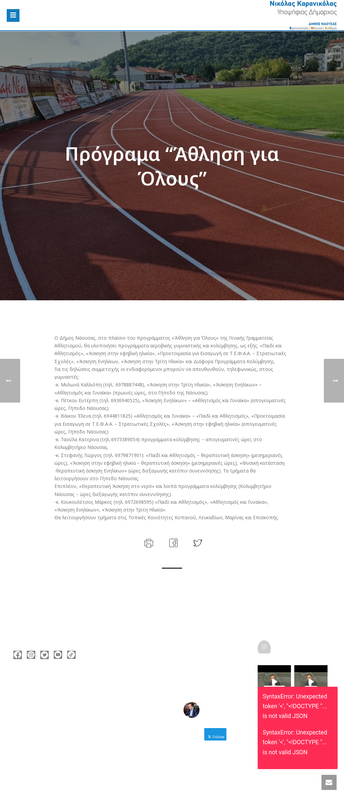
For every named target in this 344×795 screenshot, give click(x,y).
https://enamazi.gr (44, 723)
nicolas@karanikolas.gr (50, 713)
